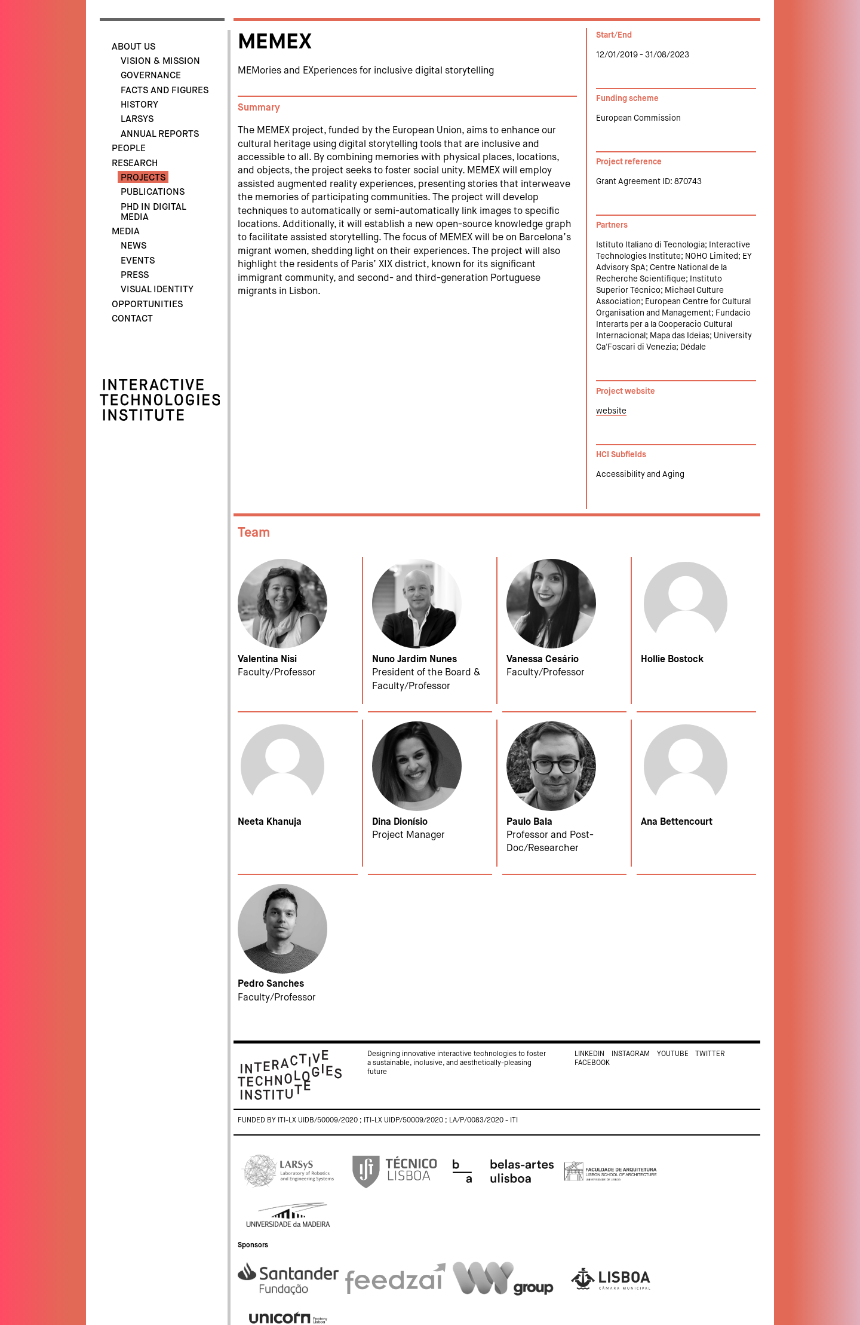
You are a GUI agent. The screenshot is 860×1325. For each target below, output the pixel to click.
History (139, 104)
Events (138, 260)
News (133, 245)
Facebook (592, 1063)
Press (135, 275)
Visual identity (157, 289)
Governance (151, 75)
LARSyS (137, 119)
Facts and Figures (164, 90)
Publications (153, 192)
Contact (132, 318)
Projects (143, 177)
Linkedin (589, 1054)
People (129, 148)
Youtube (673, 1054)
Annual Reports (160, 134)
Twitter (710, 1054)
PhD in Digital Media (153, 212)
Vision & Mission (160, 61)
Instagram (631, 1054)
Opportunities (147, 304)
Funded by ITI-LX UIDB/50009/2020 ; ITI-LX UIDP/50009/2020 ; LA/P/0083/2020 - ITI (378, 1120)
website (611, 411)
